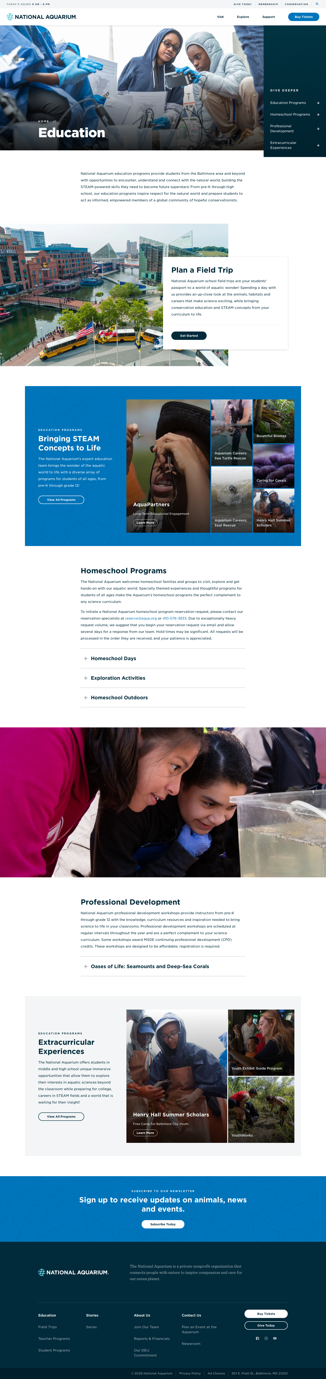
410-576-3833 (174, 618)
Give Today (266, 1325)
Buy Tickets (266, 1313)
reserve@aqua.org (141, 618)
